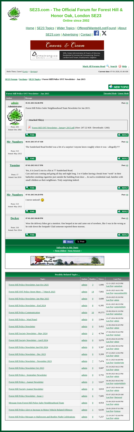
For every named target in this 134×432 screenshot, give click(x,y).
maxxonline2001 (120, 293)
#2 (127, 142)
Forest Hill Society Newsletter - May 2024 (28, 333)
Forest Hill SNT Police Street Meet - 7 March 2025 (32, 291)
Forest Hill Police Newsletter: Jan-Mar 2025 (29, 298)
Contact (86, 34)
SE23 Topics (45, 28)
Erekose (117, 411)
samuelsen (118, 286)
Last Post (109, 286)
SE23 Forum (11, 79)
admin (84, 284)
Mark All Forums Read (94, 66)
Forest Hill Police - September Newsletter (28, 375)
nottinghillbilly (120, 307)
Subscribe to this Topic (67, 247)
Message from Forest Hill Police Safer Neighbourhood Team (36, 402)
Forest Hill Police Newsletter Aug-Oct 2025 (29, 284)
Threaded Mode (110, 93)
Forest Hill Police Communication (24, 312)
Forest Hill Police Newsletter (22, 326)
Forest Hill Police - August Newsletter (26, 382)
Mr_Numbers (15, 141)
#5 (127, 218)
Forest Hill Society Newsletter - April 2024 (28, 340)
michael (117, 335)
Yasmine (15, 165)
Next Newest (74, 250)
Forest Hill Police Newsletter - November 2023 (30, 361)
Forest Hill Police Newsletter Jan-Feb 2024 (28, 347)
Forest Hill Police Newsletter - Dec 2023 (27, 354)
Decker (15, 218)
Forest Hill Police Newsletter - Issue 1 (26, 396)
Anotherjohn (119, 362)
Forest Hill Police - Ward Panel (23, 319)
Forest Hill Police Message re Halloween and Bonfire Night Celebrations (42, 416)
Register (34, 71)
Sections (23, 79)
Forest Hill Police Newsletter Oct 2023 (26, 368)
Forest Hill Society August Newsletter (26, 389)
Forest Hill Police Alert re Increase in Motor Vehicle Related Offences (40, 409)
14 (93, 291)
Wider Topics (66, 28)
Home (30, 28)
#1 (127, 103)
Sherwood (118, 397)
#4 (127, 195)
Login (25, 71)
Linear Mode (123, 93)
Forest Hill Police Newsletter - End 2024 (27, 305)
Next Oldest (60, 250)
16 (93, 312)
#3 (127, 165)
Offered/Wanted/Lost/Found (96, 28)
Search (112, 66)
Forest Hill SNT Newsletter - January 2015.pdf (53, 127)
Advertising (70, 34)
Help (122, 66)
